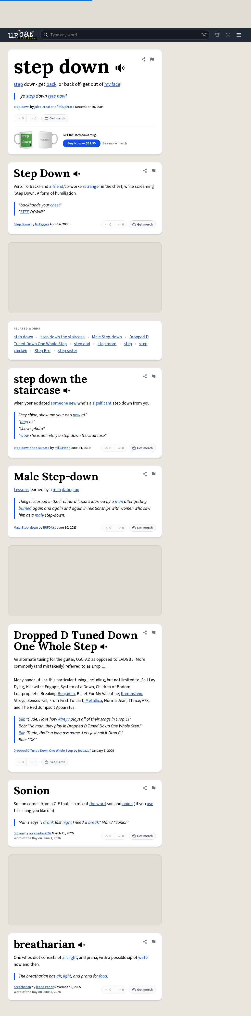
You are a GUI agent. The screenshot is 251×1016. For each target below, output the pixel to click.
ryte (52, 96)
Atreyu (64, 719)
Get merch (55, 118)
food (103, 976)
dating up (70, 490)
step (18, 84)
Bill (21, 719)
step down (21, 106)
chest (55, 205)
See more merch (114, 143)
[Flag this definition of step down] (152, 59)
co (66, 186)
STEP (24, 212)
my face (112, 84)
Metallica (93, 701)
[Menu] (238, 34)
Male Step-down (107, 337)
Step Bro (42, 351)
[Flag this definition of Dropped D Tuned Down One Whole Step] (153, 632)
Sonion (19, 833)
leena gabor (45, 987)
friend (57, 186)
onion (127, 804)
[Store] (217, 34)
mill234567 (62, 447)
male (39, 515)
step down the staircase (62, 337)
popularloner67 (40, 833)
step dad (82, 344)
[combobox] (125, 35)
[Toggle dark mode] (228, 34)
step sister (67, 351)
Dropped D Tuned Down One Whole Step (43, 750)
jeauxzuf (84, 750)
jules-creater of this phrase (55, 106)
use (150, 804)
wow (24, 435)
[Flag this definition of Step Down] (153, 171)
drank (48, 822)
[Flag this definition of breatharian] (153, 942)
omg (24, 422)
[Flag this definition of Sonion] (153, 788)
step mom (107, 344)
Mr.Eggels (42, 224)
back (51, 84)
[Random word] (204, 35)
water (143, 957)
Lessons (21, 490)
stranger (92, 186)
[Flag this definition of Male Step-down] (153, 474)
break (93, 822)
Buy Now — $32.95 (82, 143)
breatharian (22, 987)
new (72, 403)
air (64, 957)
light (73, 957)
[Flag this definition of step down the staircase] (153, 376)
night (67, 822)
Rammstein (131, 694)
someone (59, 403)
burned (25, 508)
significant (102, 403)
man (57, 490)
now (61, 96)
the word (97, 804)
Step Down (22, 224)
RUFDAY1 (49, 527)
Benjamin (66, 694)
